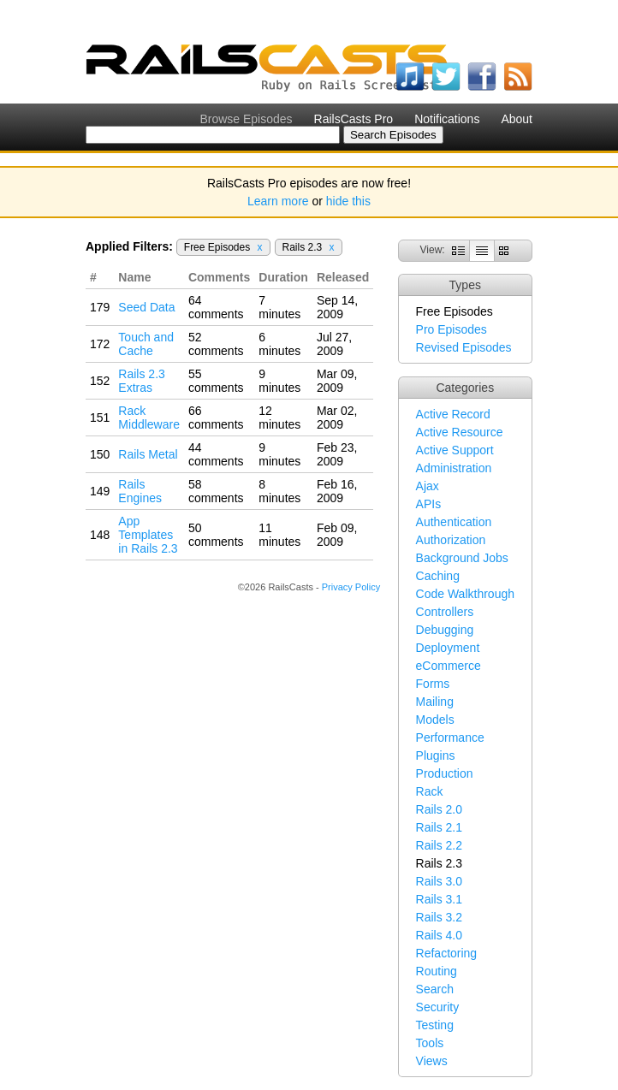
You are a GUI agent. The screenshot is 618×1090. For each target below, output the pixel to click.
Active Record (453, 414)
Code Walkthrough (465, 594)
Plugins (435, 755)
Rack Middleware (149, 417)
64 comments (216, 307)
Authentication (454, 522)
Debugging (445, 630)
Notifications (446, 119)
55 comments (216, 380)
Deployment (448, 648)
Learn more (278, 201)
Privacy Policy (351, 587)
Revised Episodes (464, 347)
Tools (430, 1043)
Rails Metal (147, 454)
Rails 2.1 (439, 827)
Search (435, 989)
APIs (429, 504)
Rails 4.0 (439, 935)
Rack (429, 791)
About (516, 119)
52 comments (216, 344)
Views (432, 1061)
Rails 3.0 (439, 881)
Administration (454, 468)
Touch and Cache (146, 344)
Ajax (427, 486)
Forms (433, 683)
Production (444, 773)
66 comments (216, 417)
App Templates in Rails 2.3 (147, 534)
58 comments (216, 491)
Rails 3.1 (439, 899)
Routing (436, 971)
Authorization (451, 540)
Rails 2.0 (439, 809)
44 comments (216, 454)
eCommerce (448, 665)
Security (438, 1007)
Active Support (455, 450)
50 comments (216, 534)
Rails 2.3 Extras (141, 380)
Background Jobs (462, 558)
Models (435, 719)
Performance (450, 737)
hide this (348, 201)
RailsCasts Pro (354, 119)
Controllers (445, 612)
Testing (435, 1025)
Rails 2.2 (439, 845)
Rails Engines (140, 491)
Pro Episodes (451, 329)
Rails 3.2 (439, 917)
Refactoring (447, 953)
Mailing (435, 701)
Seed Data (146, 307)
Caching (438, 576)
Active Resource (459, 432)
